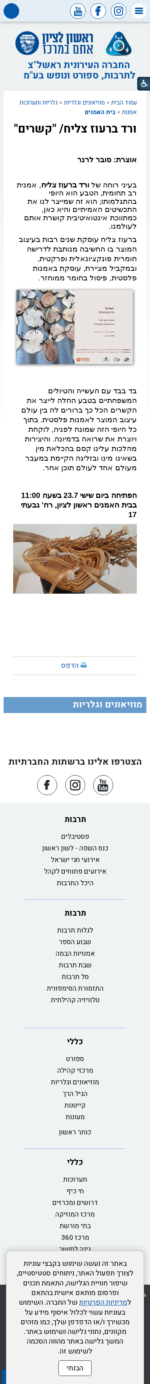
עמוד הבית (124, 102)
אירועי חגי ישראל (75, 860)
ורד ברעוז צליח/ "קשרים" (75, 129)
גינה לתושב (75, 1249)
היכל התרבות (75, 883)
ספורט (75, 1059)
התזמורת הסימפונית (75, 988)
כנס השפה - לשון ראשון (75, 848)
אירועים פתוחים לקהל (75, 871)
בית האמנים (100, 112)
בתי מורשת (75, 1226)
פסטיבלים (75, 837)
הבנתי (75, 1368)
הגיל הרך (75, 1094)
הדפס (69, 665)
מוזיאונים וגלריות (84, 102)
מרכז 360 (75, 1238)
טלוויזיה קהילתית (75, 1000)
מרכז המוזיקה (75, 1214)
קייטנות (75, 1105)
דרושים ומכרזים (75, 1203)
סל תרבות (75, 977)
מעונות (75, 1117)
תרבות (75, 819)
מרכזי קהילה (75, 1071)
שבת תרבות (75, 965)
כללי (75, 1042)
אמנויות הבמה (75, 954)
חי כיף (75, 1191)
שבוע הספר (75, 942)
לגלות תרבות (75, 930)
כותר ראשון (75, 1132)
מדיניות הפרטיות (103, 1302)
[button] (139, 11)
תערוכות (75, 1179)
